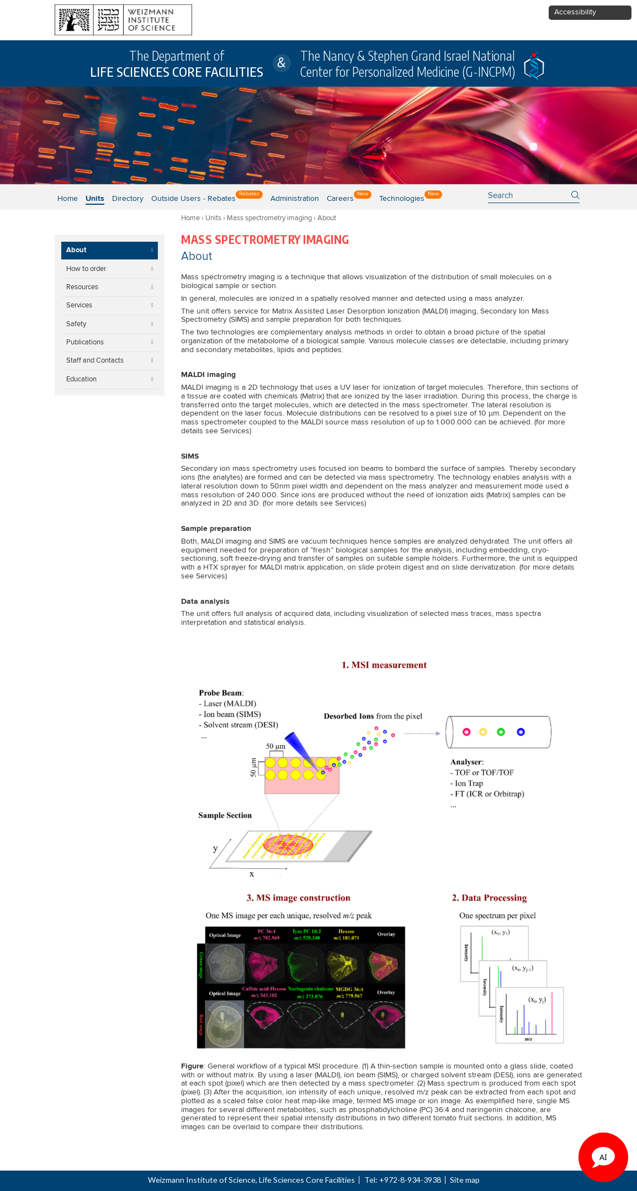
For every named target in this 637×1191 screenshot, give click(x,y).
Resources (82, 287)
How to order (86, 268)
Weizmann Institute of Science (202, 1179)
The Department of (176, 63)
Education (81, 379)
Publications (85, 342)
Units (213, 218)
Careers (340, 199)
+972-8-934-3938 (410, 1179)
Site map (465, 1179)
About (76, 250)
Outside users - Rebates (193, 199)
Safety (76, 324)
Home (67, 199)
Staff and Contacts (95, 360)
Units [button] (95, 199)
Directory (128, 199)
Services (79, 305)
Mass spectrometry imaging (269, 218)
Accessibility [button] (575, 12)
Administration (294, 199)
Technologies (401, 199)
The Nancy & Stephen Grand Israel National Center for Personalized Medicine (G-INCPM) (407, 63)
